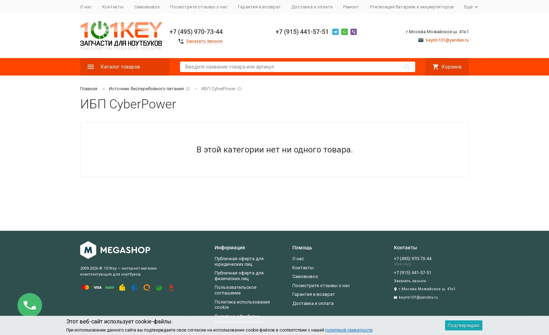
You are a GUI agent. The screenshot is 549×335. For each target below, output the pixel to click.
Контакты (113, 6)
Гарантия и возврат (259, 6)
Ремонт (351, 6)
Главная (88, 88)
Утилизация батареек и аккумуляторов (411, 6)
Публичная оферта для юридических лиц (239, 261)
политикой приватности (349, 330)
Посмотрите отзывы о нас (199, 6)
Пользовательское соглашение (235, 290)
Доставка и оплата (312, 6)
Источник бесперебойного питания (146, 88)
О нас (86, 6)
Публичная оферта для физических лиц (239, 275)
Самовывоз (147, 6)
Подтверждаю (464, 325)
